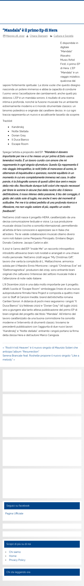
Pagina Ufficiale (14, 513)
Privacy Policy (17, 560)
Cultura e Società (63, 36)
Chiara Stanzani (39, 36)
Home (13, 556)
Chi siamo (15, 552)
